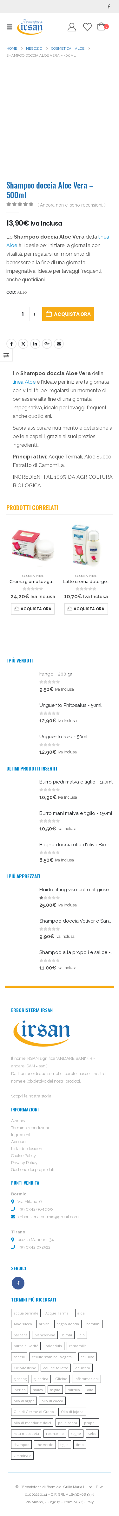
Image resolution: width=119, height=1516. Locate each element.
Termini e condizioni (30, 1127)
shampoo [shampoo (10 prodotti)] (22, 1444)
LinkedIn (35, 344)
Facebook (11, 344)
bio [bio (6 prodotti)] (82, 1335)
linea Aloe (24, 382)
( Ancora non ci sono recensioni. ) (71, 205)
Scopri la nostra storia (31, 1096)
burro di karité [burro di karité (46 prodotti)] (26, 1345)
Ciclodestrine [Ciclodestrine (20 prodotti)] (25, 1368)
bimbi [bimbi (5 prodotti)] (67, 1335)
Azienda (19, 1120)
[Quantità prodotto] (23, 314)
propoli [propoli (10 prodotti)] (90, 1422)
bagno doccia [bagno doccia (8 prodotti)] (67, 1323)
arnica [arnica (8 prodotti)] (44, 1323)
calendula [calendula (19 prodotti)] (53, 1345)
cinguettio (23, 344)
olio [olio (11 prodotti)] (90, 1389)
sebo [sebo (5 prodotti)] (92, 1433)
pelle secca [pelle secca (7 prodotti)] (67, 1422)
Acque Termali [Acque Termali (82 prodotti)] (57, 1313)
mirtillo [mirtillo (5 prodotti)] (74, 1389)
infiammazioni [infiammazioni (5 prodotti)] (87, 1378)
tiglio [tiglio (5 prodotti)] (64, 1444)
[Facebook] (109, 6)
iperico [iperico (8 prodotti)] (20, 1389)
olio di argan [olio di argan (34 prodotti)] (24, 1400)
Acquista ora (72, 314)
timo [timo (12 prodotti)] (80, 1444)
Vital (40, 576)
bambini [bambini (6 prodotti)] (93, 1323)
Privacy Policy (24, 1162)
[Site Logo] (30, 27)
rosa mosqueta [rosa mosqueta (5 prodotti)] (26, 1433)
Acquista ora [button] (36, 608)
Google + (47, 344)
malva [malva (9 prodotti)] (38, 1389)
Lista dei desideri (26, 1148)
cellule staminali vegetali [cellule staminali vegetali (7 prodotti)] (53, 1356)
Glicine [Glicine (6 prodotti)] (61, 1378)
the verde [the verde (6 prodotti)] (44, 1444)
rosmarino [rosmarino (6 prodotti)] (55, 1433)
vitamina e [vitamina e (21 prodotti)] (22, 1455)
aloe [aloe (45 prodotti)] (81, 1313)
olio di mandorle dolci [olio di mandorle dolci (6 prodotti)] (32, 1422)
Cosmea (28, 576)
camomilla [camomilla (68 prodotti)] (78, 1345)
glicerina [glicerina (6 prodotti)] (41, 1378)
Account (19, 1141)
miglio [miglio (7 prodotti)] (55, 1389)
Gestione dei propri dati (32, 1169)
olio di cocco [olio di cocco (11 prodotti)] (52, 1400)
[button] (11, 27)
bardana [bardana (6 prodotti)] (21, 1335)
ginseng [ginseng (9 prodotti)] (20, 1378)
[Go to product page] (33, 545)
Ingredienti (21, 1134)
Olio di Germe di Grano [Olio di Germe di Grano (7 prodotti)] (34, 1411)
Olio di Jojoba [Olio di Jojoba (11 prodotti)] (72, 1411)
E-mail (59, 344)
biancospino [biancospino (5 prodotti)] (45, 1335)
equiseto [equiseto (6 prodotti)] (82, 1368)
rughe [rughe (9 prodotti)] (76, 1433)
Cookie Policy (23, 1155)
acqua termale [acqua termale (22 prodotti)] (26, 1313)
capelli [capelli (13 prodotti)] (19, 1356)
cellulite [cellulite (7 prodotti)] (87, 1356)
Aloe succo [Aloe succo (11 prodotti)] (23, 1323)
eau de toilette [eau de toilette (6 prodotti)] (55, 1368)
